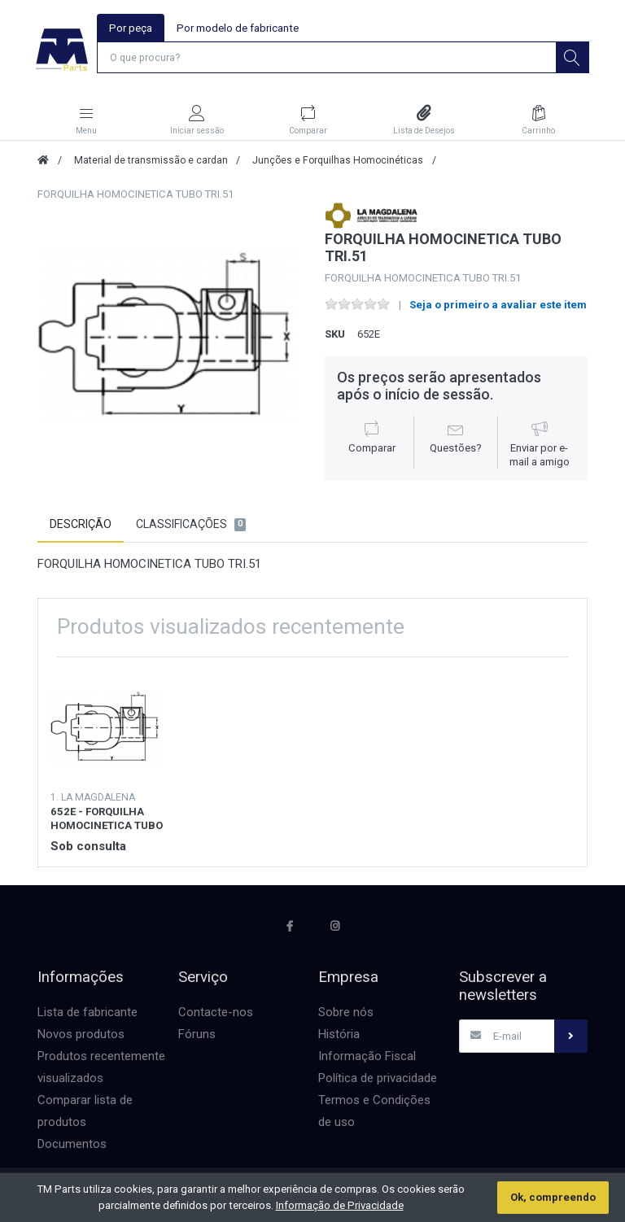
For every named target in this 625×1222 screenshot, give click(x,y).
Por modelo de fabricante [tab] (238, 28)
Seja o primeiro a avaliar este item (498, 305)
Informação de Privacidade (340, 1205)
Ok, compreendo (553, 1197)
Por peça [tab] (130, 28)
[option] (168, 334)
